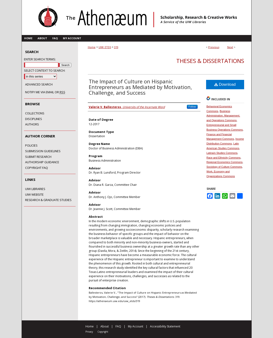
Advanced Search (39, 84)
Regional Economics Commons (224, 162)
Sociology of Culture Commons (224, 166)
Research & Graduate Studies (48, 200)
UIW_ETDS (105, 47)
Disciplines (33, 119)
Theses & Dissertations (210, 61)
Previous (213, 47)
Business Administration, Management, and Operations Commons (223, 116)
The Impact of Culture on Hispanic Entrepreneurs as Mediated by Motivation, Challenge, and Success (140, 87)
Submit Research (38, 157)
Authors (32, 124)
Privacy (89, 331)
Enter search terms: (40, 59)
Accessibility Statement (165, 326)
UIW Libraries (35, 189)
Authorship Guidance (42, 162)
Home (92, 47)
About (104, 326)
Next (230, 47)
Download (225, 84)
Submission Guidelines (43, 151)
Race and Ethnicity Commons (224, 157)
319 (116, 47)
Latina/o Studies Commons (222, 153)
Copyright (102, 331)
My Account (135, 326)
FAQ (118, 326)
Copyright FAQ (36, 168)
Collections (34, 113)
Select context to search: (44, 70)
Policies (31, 146)
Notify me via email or (45, 92)
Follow (192, 106)
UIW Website (34, 195)
